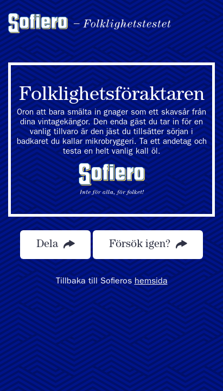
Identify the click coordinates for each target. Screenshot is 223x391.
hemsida (151, 282)
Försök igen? (148, 244)
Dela (55, 244)
